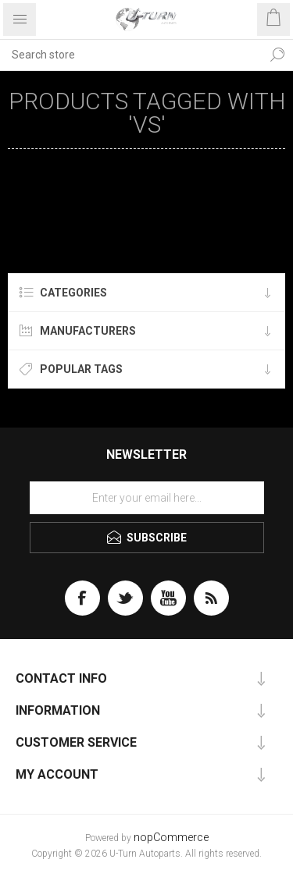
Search (277, 54)
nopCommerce (171, 837)
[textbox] (131, 54)
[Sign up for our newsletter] (147, 497)
